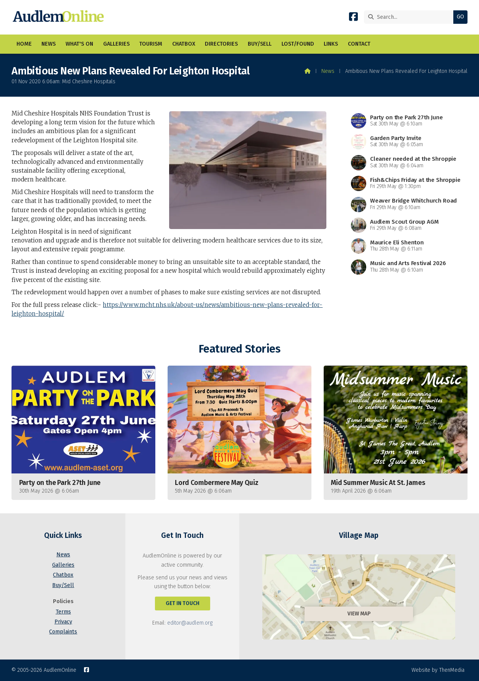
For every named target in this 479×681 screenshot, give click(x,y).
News (327, 71)
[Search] (410, 17)
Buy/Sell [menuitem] (260, 44)
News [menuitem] (48, 44)
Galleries (63, 565)
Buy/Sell (63, 585)
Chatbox (63, 575)
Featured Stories (239, 349)
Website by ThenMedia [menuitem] (438, 670)
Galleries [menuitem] (116, 44)
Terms (63, 611)
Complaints (63, 631)
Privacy (63, 621)
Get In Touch (182, 603)
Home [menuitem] (24, 44)
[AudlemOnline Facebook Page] (353, 18)
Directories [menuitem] (221, 44)
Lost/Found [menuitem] (297, 44)
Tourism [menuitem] (150, 44)
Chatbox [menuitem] (183, 44)
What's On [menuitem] (79, 44)
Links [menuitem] (331, 44)
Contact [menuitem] (359, 44)
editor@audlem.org (189, 623)
